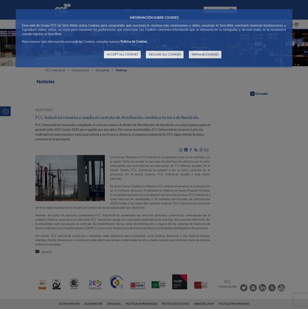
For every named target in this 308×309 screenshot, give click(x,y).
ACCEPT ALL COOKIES (122, 54)
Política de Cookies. (134, 41)
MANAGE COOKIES (205, 54)
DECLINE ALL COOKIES (165, 54)
